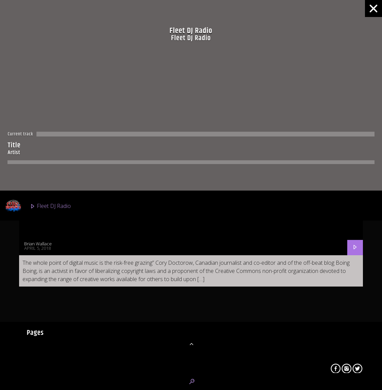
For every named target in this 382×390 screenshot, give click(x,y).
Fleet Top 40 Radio (43, 298)
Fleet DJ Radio (38, 206)
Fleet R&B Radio (41, 267)
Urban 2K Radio (40, 328)
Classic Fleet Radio (43, 236)
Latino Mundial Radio (46, 359)
